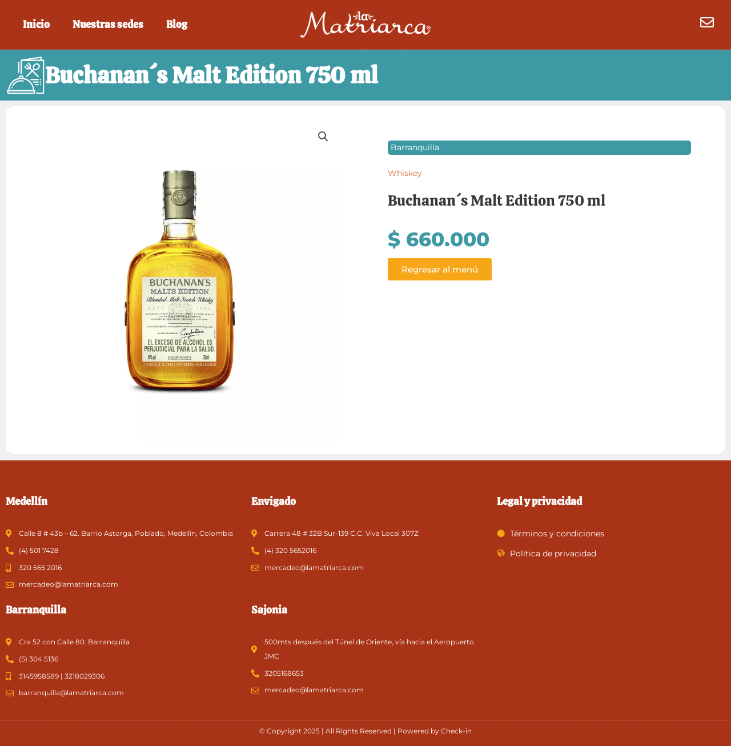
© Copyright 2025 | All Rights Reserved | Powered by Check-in (365, 731)
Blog (176, 24)
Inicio (36, 24)
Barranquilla (415, 148)
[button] (323, 137)
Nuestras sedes (108, 24)
